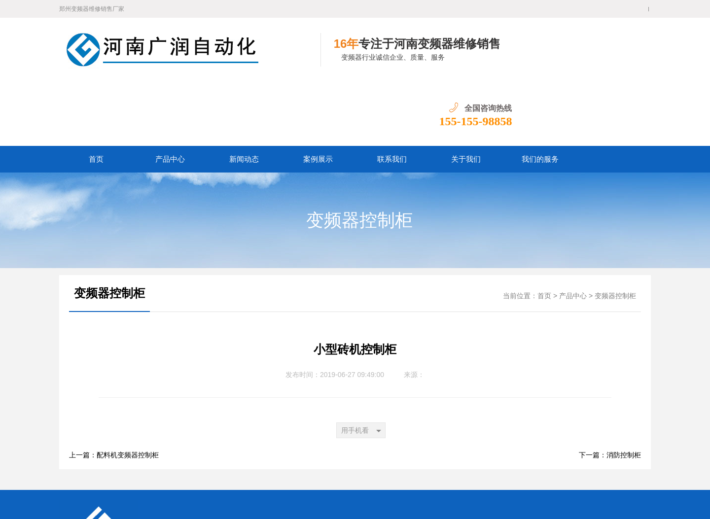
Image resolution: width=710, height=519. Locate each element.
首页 (96, 95)
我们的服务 (540, 95)
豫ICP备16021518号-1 (192, 504)
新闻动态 (244, 95)
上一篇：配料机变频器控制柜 (114, 391)
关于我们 (466, 95)
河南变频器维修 (390, 473)
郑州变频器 (310, 473)
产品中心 (170, 95)
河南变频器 (346, 473)
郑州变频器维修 (267, 473)
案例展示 (318, 95)
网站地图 (308, 488)
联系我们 (392, 95)
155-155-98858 (614, 57)
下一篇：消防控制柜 (610, 391)
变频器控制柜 (359, 156)
